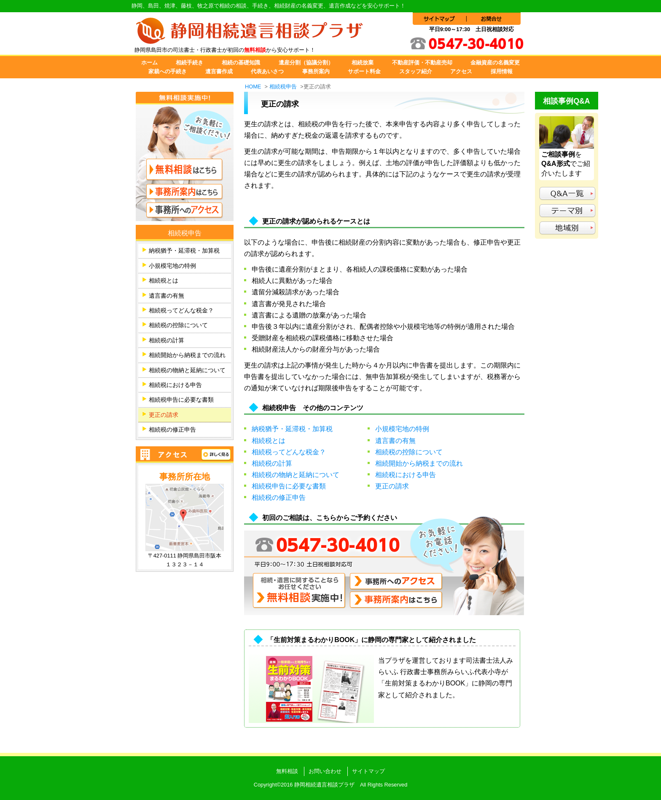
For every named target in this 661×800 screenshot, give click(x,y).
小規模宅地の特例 (402, 428)
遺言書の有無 (395, 440)
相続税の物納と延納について (295, 474)
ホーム (149, 62)
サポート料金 (364, 71)
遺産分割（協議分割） (306, 62)
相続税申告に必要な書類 (289, 486)
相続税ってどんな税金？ (289, 452)
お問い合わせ (325, 771)
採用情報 (502, 71)
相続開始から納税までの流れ (419, 463)
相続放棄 (362, 62)
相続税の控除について (409, 452)
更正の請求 (392, 486)
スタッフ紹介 (415, 71)
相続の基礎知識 (241, 62)
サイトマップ (368, 771)
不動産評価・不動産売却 (422, 62)
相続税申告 (283, 86)
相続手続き (189, 62)
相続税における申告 (405, 474)
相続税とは (268, 440)
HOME (253, 86)
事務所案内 (316, 71)
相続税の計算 (272, 463)
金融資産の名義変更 (495, 62)
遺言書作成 (219, 71)
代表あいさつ (267, 71)
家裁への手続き (167, 71)
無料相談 (287, 771)
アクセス (461, 71)
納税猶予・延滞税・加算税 (292, 428)
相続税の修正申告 (279, 497)
